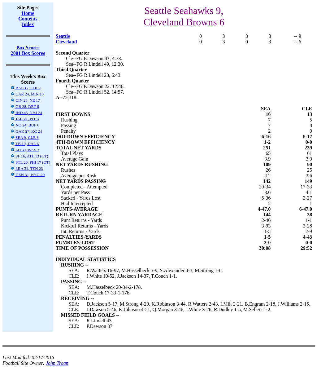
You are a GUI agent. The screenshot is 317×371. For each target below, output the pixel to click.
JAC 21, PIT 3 (25, 119)
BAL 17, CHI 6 (26, 88)
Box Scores (28, 47)
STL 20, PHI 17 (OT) (30, 162)
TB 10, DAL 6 (25, 143)
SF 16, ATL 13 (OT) (29, 156)
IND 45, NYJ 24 (26, 112)
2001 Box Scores (28, 53)
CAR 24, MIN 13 (27, 94)
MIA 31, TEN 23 (27, 168)
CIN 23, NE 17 (25, 100)
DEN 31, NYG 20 (28, 174)
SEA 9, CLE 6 (25, 137)
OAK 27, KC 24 (26, 131)
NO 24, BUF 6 (25, 125)
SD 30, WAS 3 (25, 150)
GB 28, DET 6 (25, 106)
